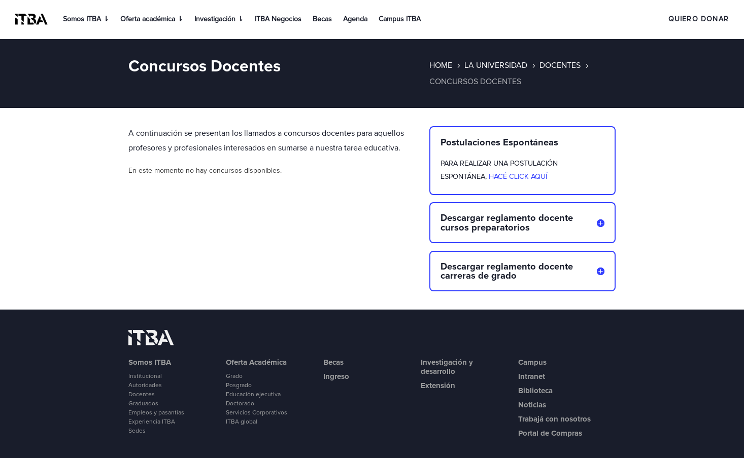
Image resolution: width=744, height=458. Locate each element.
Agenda (355, 19)
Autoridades (145, 386)
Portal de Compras (550, 433)
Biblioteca (535, 390)
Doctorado (240, 404)
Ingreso (336, 376)
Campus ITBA (400, 19)
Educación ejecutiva (253, 395)
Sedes (137, 431)
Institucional (145, 376)
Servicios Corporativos (256, 413)
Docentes (141, 395)
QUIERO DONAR (698, 19)
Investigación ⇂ (219, 19)
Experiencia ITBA (151, 422)
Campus (532, 362)
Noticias (532, 404)
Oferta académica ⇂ (151, 19)
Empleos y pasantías (156, 413)
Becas (322, 19)
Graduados (143, 404)
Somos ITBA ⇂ (86, 19)
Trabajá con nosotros (554, 419)
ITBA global (241, 422)
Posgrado (239, 386)
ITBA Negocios (278, 19)
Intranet (531, 376)
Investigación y (447, 362)
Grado (234, 376)
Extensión (438, 385)
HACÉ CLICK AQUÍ (518, 176)
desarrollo (438, 371)
